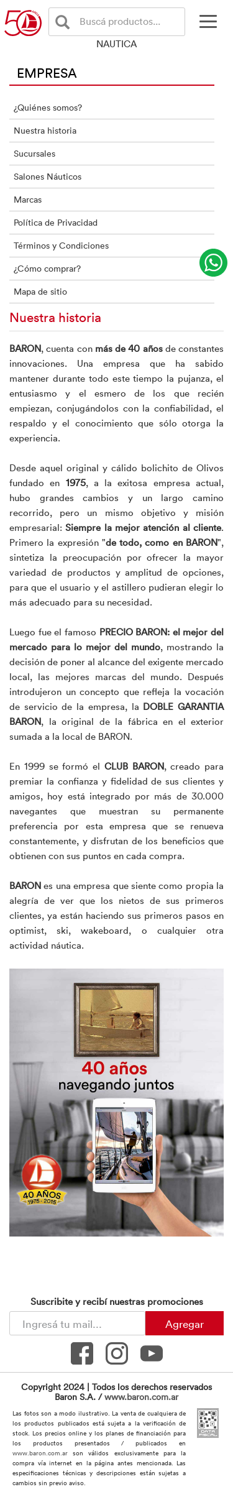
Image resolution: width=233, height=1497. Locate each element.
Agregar (184, 1323)
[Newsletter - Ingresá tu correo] (77, 1323)
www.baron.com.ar (141, 1397)
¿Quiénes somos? (48, 107)
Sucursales (34, 153)
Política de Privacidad (56, 222)
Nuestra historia (45, 130)
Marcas (28, 199)
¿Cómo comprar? (47, 268)
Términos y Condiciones (61, 245)
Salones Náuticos (47, 176)
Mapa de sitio (40, 291)
